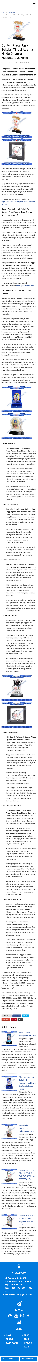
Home (3, 12)
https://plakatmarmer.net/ (25, 286)
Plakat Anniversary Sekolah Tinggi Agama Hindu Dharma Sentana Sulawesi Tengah (27, 1083)
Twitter (25, 1016)
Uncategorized (12, 12)
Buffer (20, 1019)
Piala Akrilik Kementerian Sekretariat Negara (26, 1128)
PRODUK (9, 1339)
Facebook (16, 1016)
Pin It (14, 1019)
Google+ (6, 1019)
